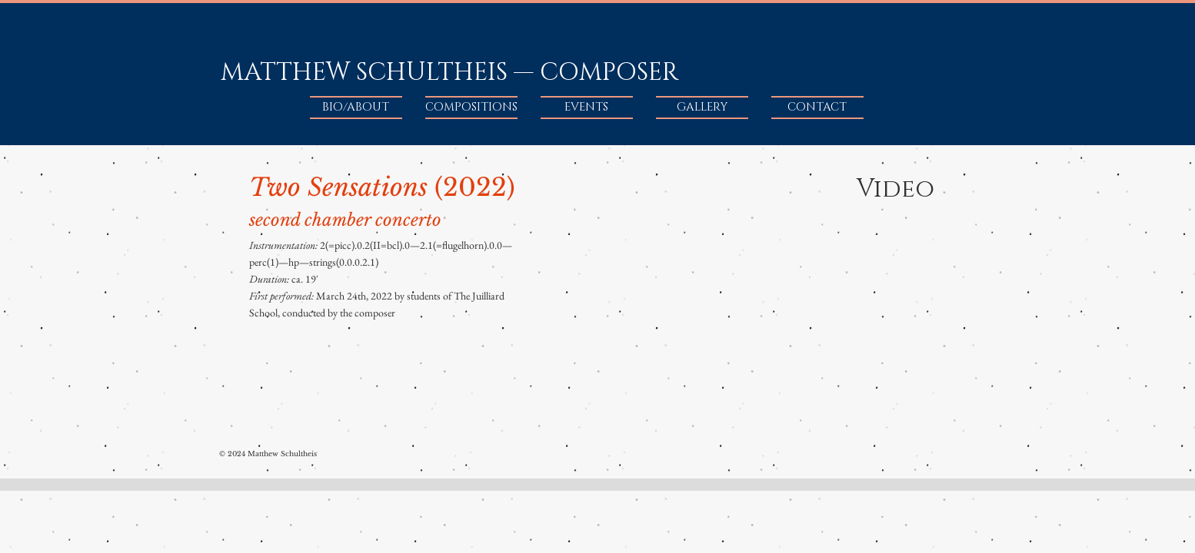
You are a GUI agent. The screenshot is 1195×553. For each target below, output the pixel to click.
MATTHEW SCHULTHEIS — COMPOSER (449, 72)
